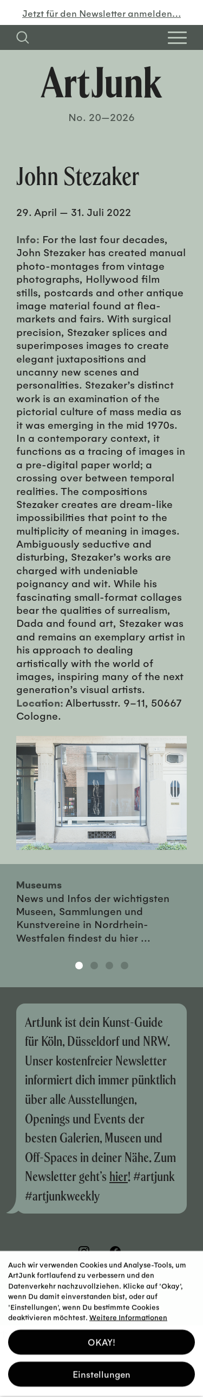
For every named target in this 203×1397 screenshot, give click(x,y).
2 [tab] (94, 965)
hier (118, 1176)
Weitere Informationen (128, 1312)
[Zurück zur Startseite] (101, 82)
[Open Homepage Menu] (177, 37)
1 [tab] (79, 965)
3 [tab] (109, 965)
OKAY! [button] (101, 1337)
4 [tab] (124, 965)
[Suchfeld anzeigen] (22, 37)
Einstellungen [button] (101, 1369)
